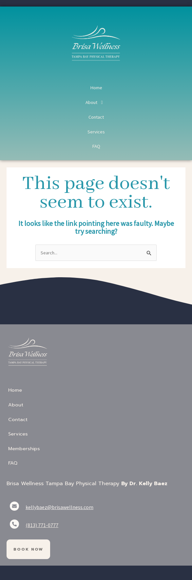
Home (96, 88)
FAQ (96, 146)
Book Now (28, 549)
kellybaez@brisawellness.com (59, 507)
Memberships (24, 448)
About (96, 102)
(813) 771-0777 (42, 525)
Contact (96, 117)
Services (96, 132)
